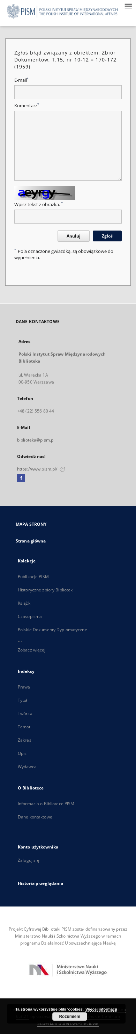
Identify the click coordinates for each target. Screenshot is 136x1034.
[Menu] (128, 5)
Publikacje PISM (33, 577)
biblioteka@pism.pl (35, 440)
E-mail (21, 80)
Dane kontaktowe (35, 817)
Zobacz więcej (32, 650)
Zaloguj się (28, 860)
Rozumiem (69, 1016)
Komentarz (26, 106)
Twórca (25, 713)
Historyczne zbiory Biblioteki (46, 590)
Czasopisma (30, 616)
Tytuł (23, 700)
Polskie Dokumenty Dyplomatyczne (52, 630)
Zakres (24, 740)
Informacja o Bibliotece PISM (46, 804)
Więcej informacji (101, 1009)
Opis (22, 753)
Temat (24, 727)
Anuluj (74, 236)
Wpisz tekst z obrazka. (38, 204)
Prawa (24, 687)
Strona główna (31, 541)
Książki (24, 603)
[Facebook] (21, 478)
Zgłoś (107, 236)
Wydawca (27, 767)
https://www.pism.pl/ (41, 469)
